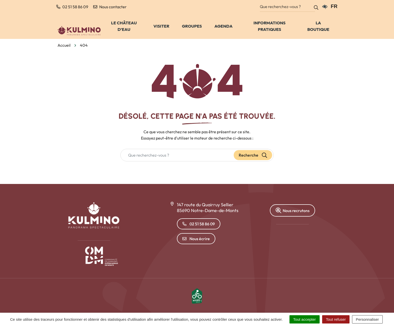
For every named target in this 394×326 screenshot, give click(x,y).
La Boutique (318, 26)
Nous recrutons (292, 210)
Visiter (161, 26)
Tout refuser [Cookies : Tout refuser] (336, 319)
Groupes (192, 26)
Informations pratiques (270, 26)
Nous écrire (196, 238)
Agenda (223, 26)
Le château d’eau (124, 26)
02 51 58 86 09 (198, 223)
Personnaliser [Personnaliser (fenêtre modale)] (367, 319)
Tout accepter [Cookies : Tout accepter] (304, 319)
